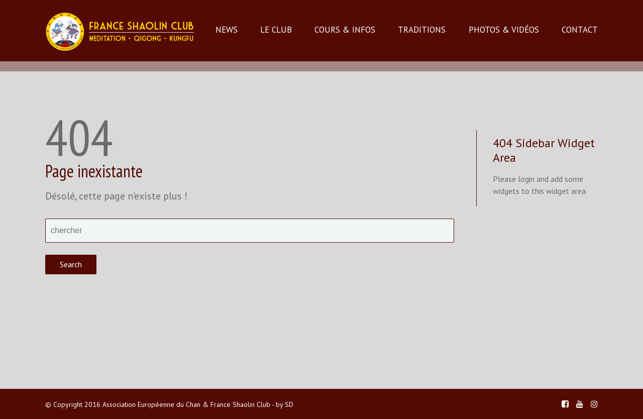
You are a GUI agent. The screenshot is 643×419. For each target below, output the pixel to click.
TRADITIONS (422, 29)
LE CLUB (276, 29)
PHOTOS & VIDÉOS (504, 29)
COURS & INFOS (344, 29)
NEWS (227, 29)
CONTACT (580, 29)
